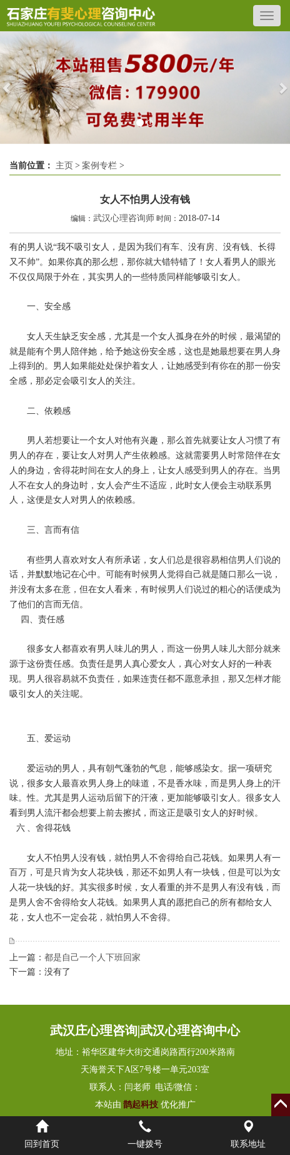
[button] (7, 87)
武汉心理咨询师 (123, 218)
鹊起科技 (141, 1104)
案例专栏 (99, 165)
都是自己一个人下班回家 (92, 957)
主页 (64, 165)
